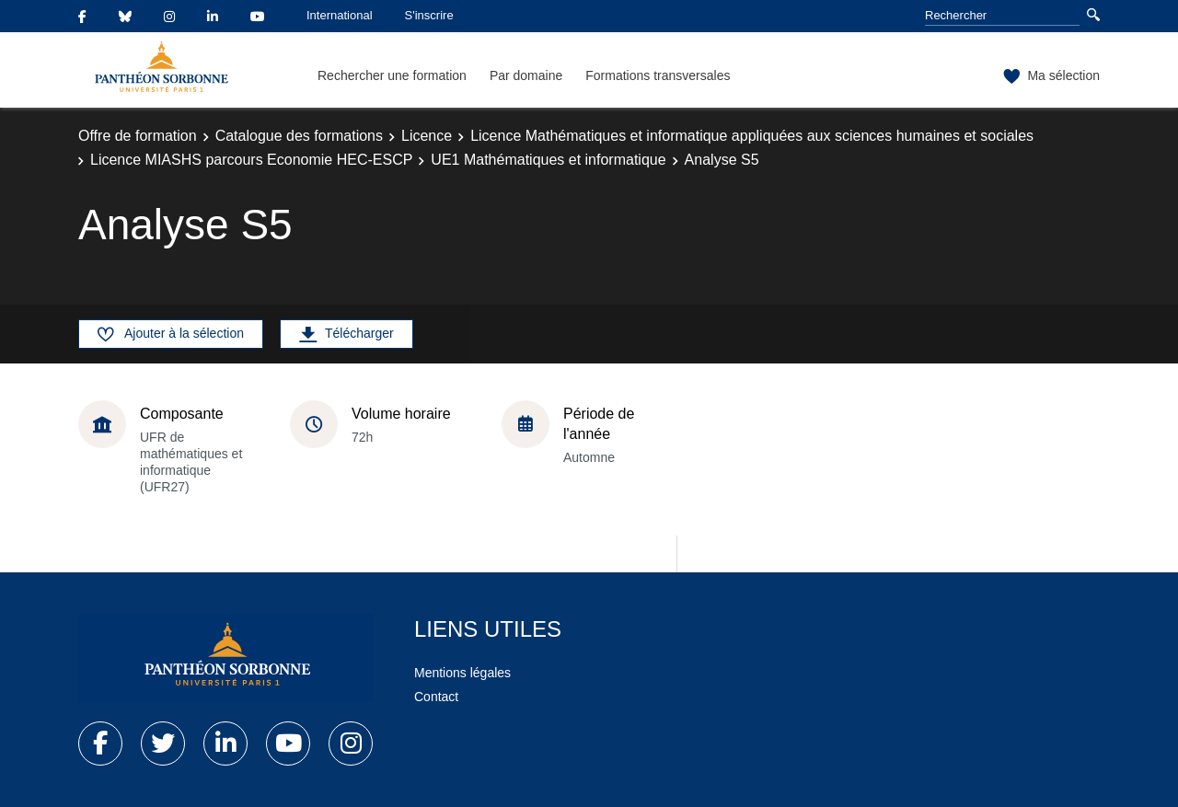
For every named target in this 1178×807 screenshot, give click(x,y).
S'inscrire (429, 15)
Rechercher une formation (392, 75)
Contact (436, 696)
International (339, 15)
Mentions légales (462, 672)
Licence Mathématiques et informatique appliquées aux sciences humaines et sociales (752, 136)
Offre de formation (137, 136)
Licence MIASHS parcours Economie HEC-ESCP (251, 159)
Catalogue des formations (299, 136)
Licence (426, 136)
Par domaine (526, 75)
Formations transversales (657, 75)
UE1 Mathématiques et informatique (548, 159)
